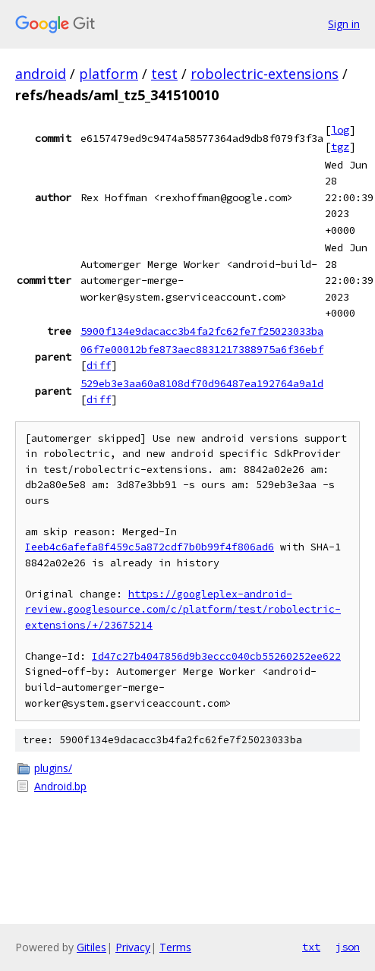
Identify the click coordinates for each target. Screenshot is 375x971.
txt (311, 947)
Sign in (344, 24)
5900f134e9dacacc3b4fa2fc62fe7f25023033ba (201, 331)
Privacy (132, 947)
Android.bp (60, 786)
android (40, 74)
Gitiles (91, 947)
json (348, 947)
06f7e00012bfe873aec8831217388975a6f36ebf (201, 349)
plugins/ (53, 768)
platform (108, 74)
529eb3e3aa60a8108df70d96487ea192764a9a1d (201, 383)
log (340, 130)
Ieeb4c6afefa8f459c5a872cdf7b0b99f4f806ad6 (149, 547)
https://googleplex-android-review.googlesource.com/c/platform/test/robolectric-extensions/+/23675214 (183, 610)
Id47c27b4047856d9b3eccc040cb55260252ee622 (216, 656)
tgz (340, 146)
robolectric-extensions (265, 74)
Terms (175, 947)
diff (99, 365)
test (164, 74)
